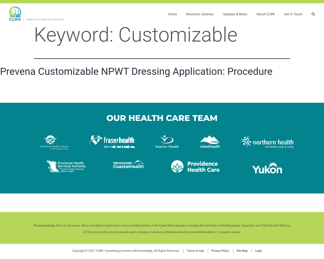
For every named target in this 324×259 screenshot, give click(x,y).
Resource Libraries (199, 14)
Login (258, 251)
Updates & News (235, 14)
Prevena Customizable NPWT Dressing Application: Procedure (136, 71)
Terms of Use (195, 251)
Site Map (242, 251)
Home (172, 14)
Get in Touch (293, 14)
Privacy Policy (220, 251)
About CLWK (265, 14)
